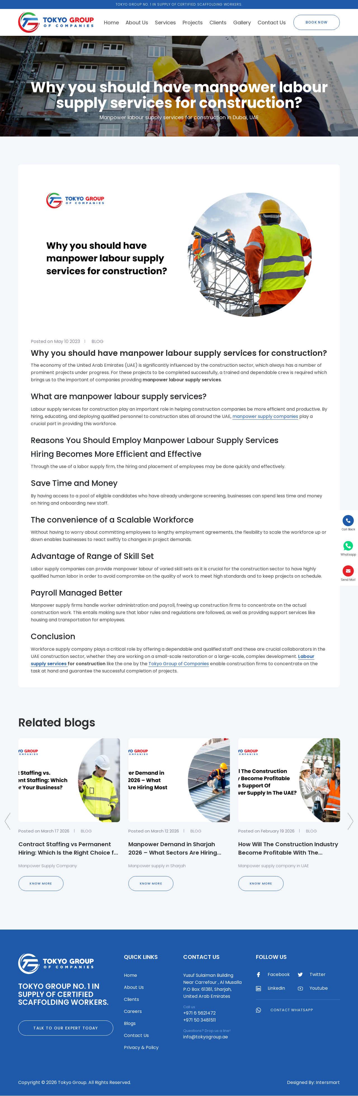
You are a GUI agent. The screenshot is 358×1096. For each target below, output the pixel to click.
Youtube (313, 989)
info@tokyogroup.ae (205, 1037)
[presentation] (7, 821)
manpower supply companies (265, 416)
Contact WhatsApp (284, 1010)
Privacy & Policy (141, 1048)
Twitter (312, 975)
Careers (133, 1011)
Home (111, 22)
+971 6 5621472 (199, 1013)
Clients (218, 22)
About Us (137, 22)
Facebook (273, 975)
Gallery (242, 22)
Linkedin (270, 989)
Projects (193, 22)
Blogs (130, 1023)
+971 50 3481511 (199, 1020)
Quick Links (141, 957)
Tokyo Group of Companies (179, 663)
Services (165, 22)
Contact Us (272, 22)
